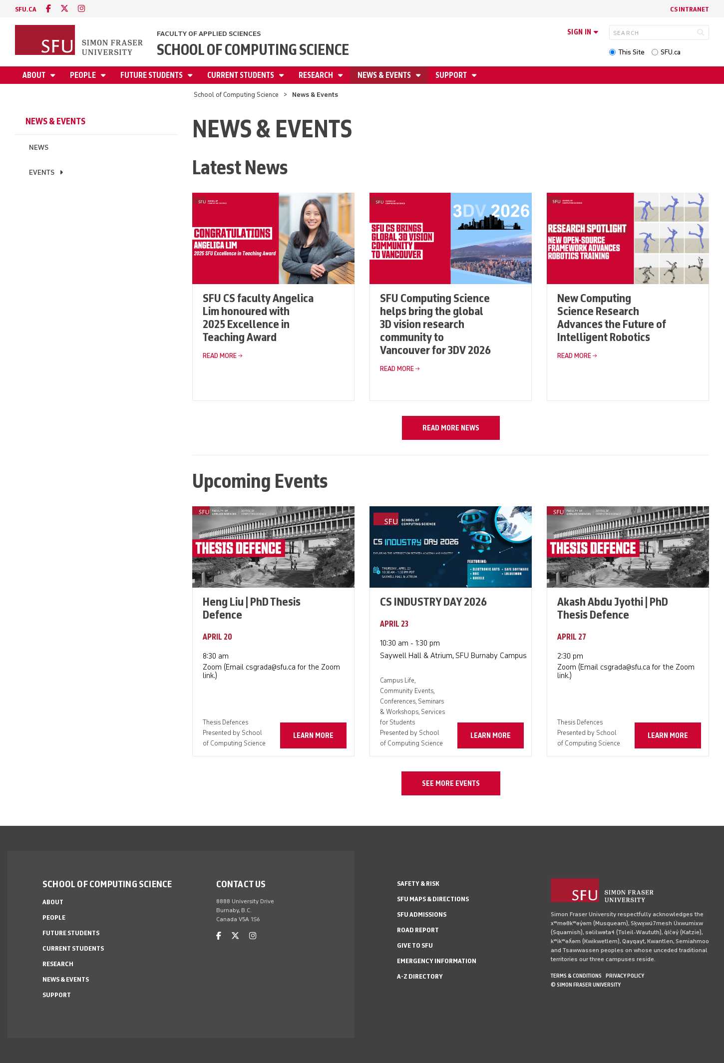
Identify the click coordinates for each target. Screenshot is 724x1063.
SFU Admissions (421, 914)
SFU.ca (671, 52)
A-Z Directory (420, 976)
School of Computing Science (253, 49)
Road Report (418, 930)
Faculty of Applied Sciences (209, 33)
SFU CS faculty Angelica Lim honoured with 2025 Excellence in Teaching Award (258, 317)
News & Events (385, 75)
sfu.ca (25, 9)
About (34, 75)
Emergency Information (436, 961)
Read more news (450, 427)
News (38, 147)
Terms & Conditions (576, 975)
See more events (451, 783)
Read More (220, 355)
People (83, 75)
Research (317, 75)
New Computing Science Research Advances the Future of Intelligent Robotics (611, 317)
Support (451, 75)
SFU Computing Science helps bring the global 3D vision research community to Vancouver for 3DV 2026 (435, 324)
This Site (631, 52)
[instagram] (81, 8)
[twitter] (64, 8)
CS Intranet (689, 9)
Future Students (152, 75)
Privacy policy (625, 975)
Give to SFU (415, 945)
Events (41, 172)
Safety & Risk (418, 883)
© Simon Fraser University (586, 984)
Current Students (241, 75)
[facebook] (48, 8)
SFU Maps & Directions (433, 899)
